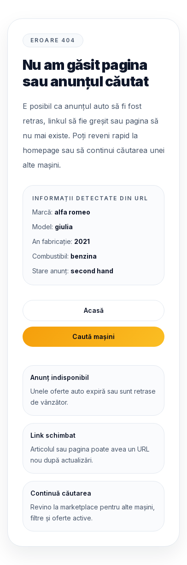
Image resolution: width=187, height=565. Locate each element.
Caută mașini (93, 336)
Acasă (94, 310)
